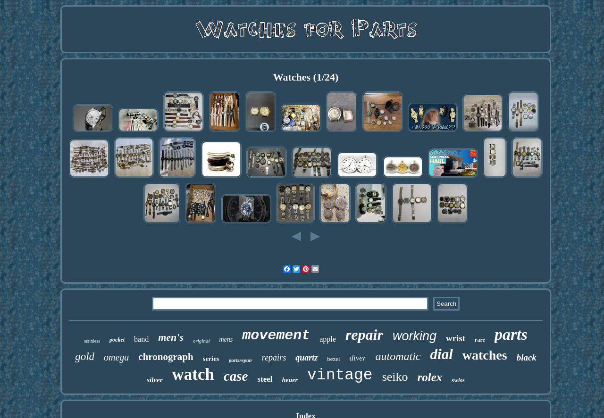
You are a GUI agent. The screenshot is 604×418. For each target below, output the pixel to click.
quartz (306, 357)
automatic (398, 356)
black (527, 357)
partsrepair (240, 360)
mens (226, 339)
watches (484, 355)
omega (116, 357)
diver (358, 357)
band (141, 339)
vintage (340, 375)
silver (154, 380)
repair (364, 334)
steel (264, 379)
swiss (458, 380)
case (236, 376)
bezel (333, 358)
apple (327, 339)
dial (441, 354)
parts (511, 334)
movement (276, 336)
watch (193, 374)
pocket (117, 339)
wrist (455, 338)
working (414, 336)
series (211, 358)
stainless (92, 341)
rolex (430, 377)
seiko (395, 377)
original (201, 341)
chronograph (165, 356)
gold (84, 356)
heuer (290, 380)
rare (480, 339)
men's (171, 337)
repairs (274, 357)
